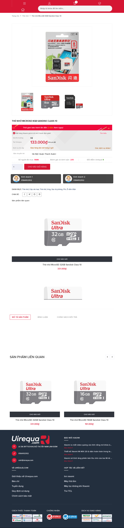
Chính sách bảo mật (22, 496)
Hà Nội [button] (35, 154)
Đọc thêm (68, 448)
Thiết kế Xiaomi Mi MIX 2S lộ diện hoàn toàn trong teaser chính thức (94, 452)
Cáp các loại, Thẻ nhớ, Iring (40, 189)
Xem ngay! (58, 128)
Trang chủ (15, 16)
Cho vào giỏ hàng (37, 166)
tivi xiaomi (69, 476)
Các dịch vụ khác (103, 148)
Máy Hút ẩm (70, 481)
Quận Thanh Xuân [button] (47, 154)
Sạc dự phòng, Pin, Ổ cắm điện (64, 189)
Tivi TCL (68, 491)
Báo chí (15, 481)
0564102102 (23, 453)
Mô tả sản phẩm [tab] (20, 317)
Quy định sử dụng (20, 491)
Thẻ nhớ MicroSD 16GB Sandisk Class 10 (89, 420)
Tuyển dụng (17, 486)
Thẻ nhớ (25, 16)
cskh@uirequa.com (25, 460)
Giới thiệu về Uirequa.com (25, 476)
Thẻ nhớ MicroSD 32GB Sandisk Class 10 (62, 265)
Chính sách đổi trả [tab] (67, 317)
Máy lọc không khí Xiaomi (76, 486)
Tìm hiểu (103, 133)
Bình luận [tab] (43, 317)
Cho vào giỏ (62, 259)
